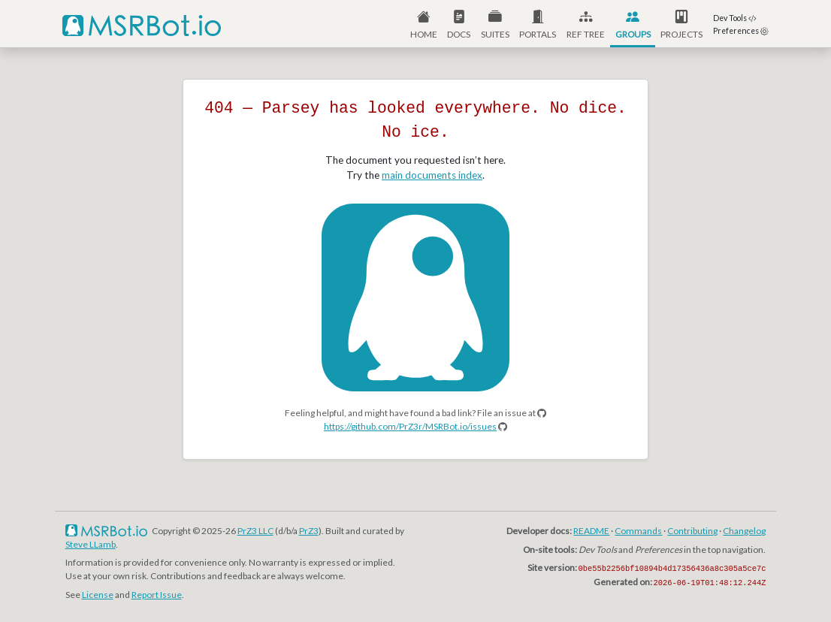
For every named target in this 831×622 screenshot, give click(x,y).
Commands (638, 530)
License (97, 594)
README (591, 530)
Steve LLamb (90, 544)
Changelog (744, 530)
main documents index (432, 175)
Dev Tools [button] (735, 18)
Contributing (692, 530)
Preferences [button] (741, 30)
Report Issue (156, 594)
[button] (538, 23)
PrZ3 (309, 530)
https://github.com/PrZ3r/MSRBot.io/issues (410, 426)
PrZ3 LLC (255, 530)
